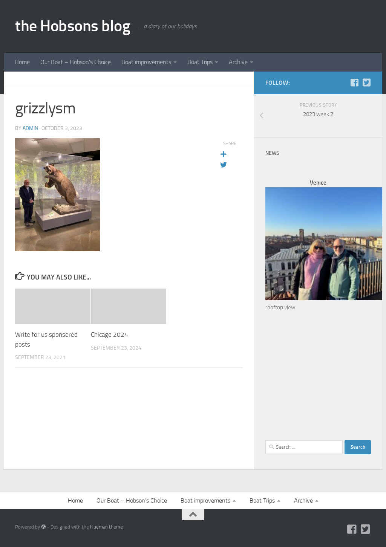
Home (22, 62)
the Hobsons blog (72, 26)
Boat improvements (146, 62)
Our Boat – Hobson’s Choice (75, 62)
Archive (238, 62)
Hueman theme (106, 527)
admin (30, 128)
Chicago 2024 (109, 334)
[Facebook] (354, 82)
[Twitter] (366, 82)
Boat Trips (200, 62)
